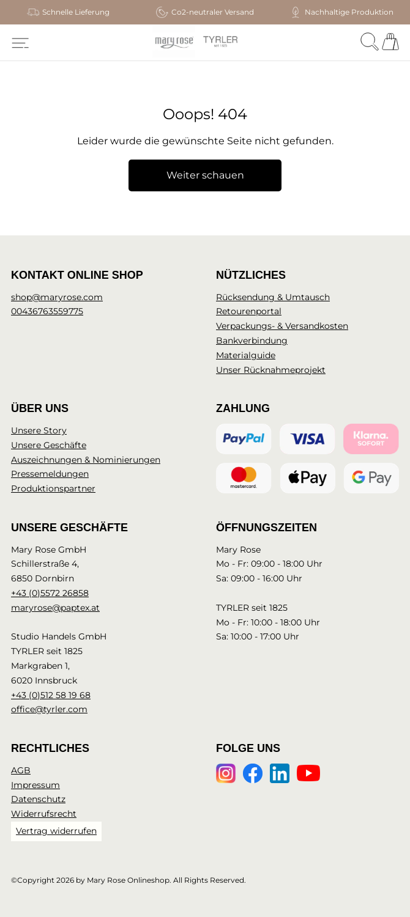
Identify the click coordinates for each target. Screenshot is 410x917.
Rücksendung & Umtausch (273, 297)
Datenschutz (38, 799)
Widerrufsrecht (43, 813)
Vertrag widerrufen (56, 830)
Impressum (35, 784)
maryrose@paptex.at (55, 607)
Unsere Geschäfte (48, 445)
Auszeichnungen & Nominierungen (85, 459)
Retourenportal (248, 311)
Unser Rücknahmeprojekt (271, 369)
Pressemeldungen (50, 473)
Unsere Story (39, 430)
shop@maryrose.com (57, 297)
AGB (21, 770)
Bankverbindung (252, 340)
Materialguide (245, 355)
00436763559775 (47, 311)
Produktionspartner (53, 488)
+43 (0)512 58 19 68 (51, 695)
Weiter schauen (205, 175)
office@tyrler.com (49, 709)
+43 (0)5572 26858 (50, 592)
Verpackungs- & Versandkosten (282, 325)
